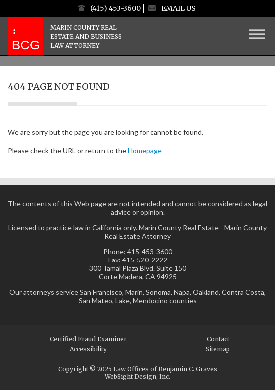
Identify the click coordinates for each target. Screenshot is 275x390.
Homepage (145, 150)
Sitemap (218, 349)
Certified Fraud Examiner (88, 339)
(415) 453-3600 (115, 8)
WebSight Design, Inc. (137, 376)
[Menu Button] (257, 34)
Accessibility (88, 349)
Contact (218, 339)
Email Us (178, 8)
